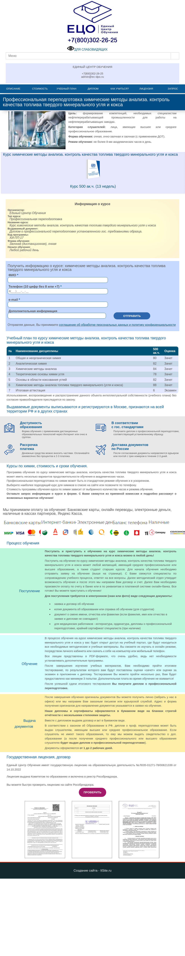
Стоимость (40, 88)
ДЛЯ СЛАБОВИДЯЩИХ (87, 49)
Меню (12, 55)
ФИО (12, 275)
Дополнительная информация (33, 311)
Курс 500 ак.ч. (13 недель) (93, 186)
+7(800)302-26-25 (92, 73)
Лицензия (146, 88)
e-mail (13, 299)
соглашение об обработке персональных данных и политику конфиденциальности (117, 324)
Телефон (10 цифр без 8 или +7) (34, 286)
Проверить (92, 792)
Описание (13, 88)
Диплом (93, 88)
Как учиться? (120, 88)
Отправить (132, 315)
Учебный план (66, 88)
